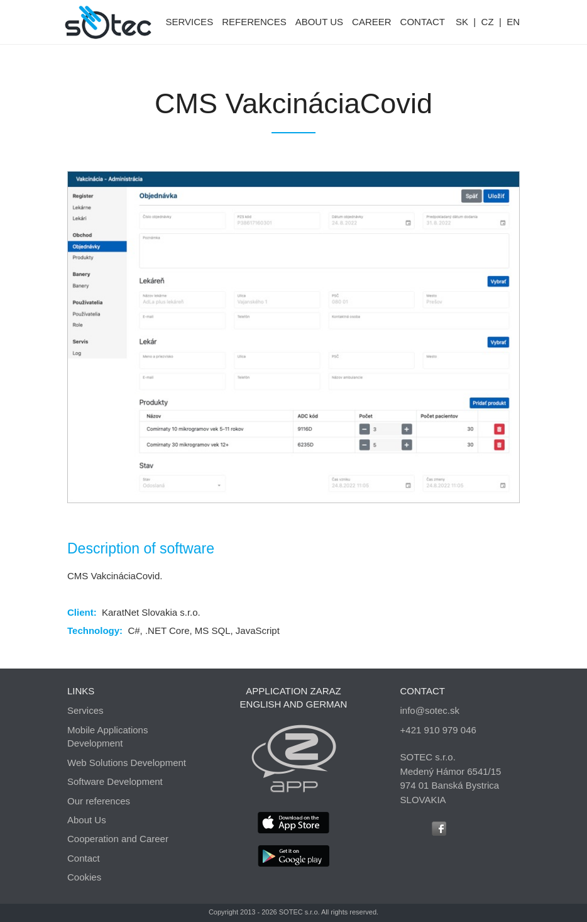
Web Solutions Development (126, 762)
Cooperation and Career (117, 838)
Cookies (84, 877)
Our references (98, 801)
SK (462, 21)
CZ (487, 21)
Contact (83, 858)
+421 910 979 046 (438, 730)
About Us (86, 819)
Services (85, 710)
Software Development (115, 781)
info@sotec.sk (429, 710)
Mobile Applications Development (107, 736)
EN (513, 21)
